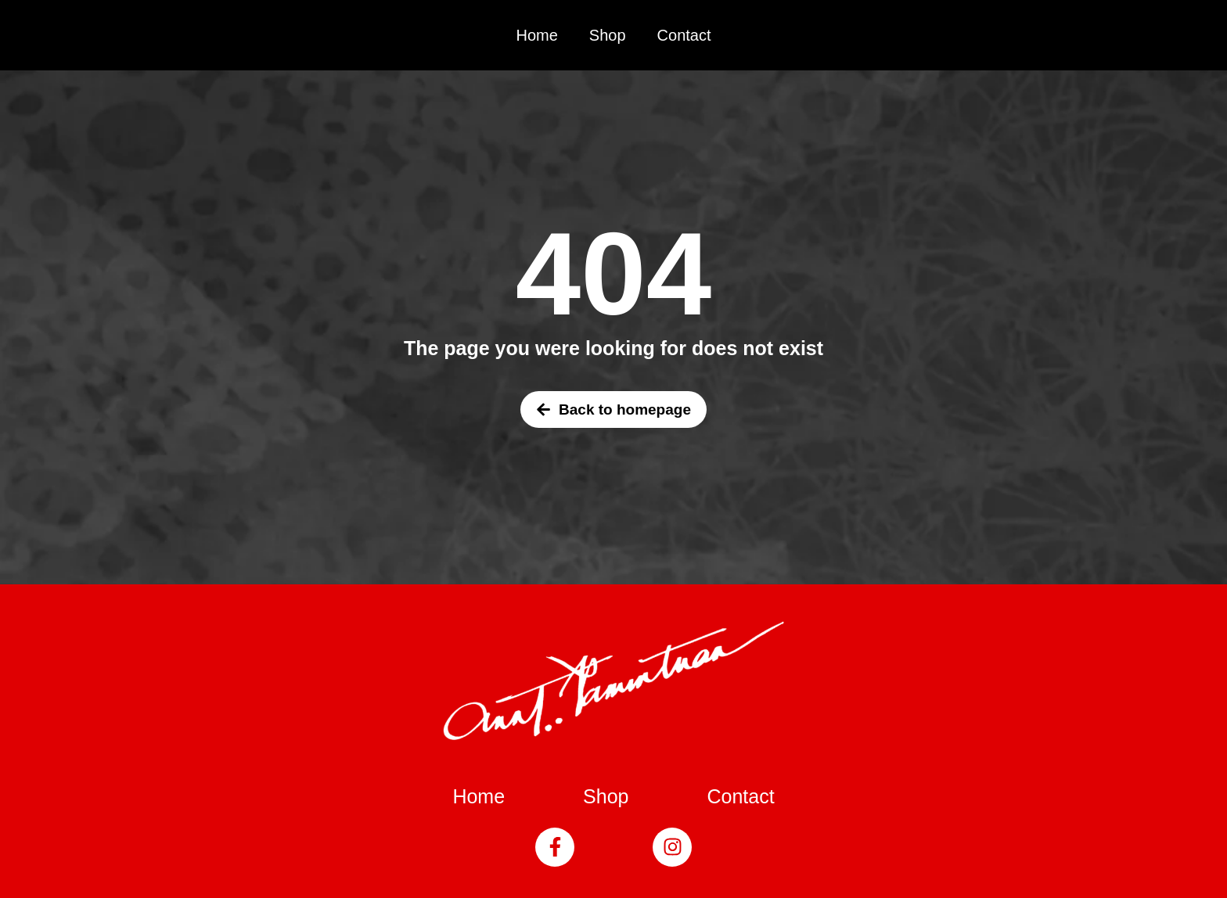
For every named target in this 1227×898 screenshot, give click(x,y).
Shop (607, 35)
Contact (684, 35)
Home (536, 35)
